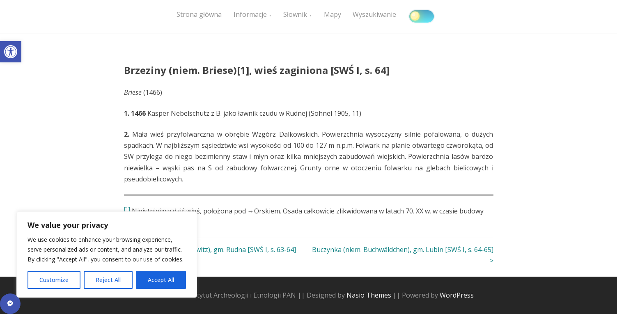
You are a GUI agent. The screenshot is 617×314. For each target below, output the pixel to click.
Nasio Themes (369, 295)
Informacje (257, 16)
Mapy (349, 16)
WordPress (457, 295)
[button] (10, 51)
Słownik (307, 16)
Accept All (161, 280)
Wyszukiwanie (395, 16)
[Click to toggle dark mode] (445, 16)
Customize (54, 280)
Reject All (108, 280)
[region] (106, 254)
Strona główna (201, 16)
